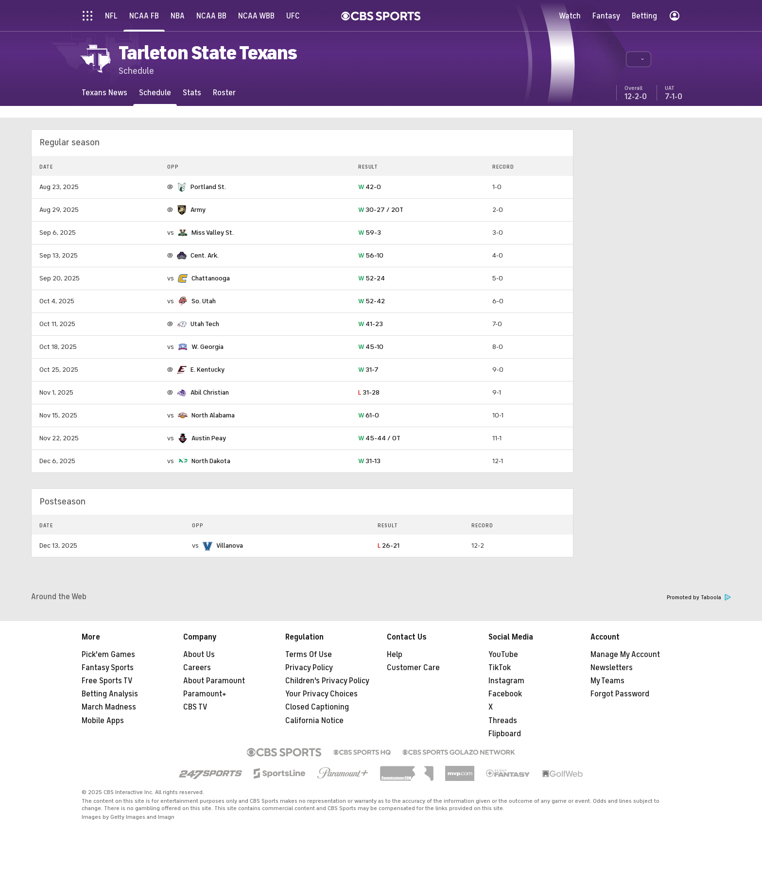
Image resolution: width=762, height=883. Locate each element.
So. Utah (203, 301)
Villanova (229, 545)
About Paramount (214, 681)
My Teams (607, 681)
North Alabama (213, 415)
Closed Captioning (317, 707)
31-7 (368, 369)
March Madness (109, 707)
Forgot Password (619, 694)
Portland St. (208, 187)
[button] (638, 59)
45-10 (370, 347)
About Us (199, 654)
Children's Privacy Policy (327, 681)
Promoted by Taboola (699, 597)
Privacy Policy (309, 668)
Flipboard (504, 734)
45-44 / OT (379, 438)
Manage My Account (625, 654)
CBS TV (195, 707)
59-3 (369, 232)
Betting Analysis (110, 694)
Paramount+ (204, 694)
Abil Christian (209, 392)
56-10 (370, 255)
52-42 (371, 301)
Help (394, 654)
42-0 (369, 187)
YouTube (503, 654)
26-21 (388, 545)
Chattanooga (210, 278)
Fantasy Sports (108, 668)
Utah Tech (204, 324)
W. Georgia (207, 347)
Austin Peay (208, 438)
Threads (502, 721)
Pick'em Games (108, 654)
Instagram (506, 681)
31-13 (369, 461)
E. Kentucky (207, 369)
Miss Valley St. (212, 232)
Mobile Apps (103, 721)
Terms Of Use (308, 654)
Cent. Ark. (204, 255)
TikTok (499, 668)
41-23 (370, 324)
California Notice (314, 721)
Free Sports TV (107, 681)
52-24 (371, 278)
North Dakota (210, 461)
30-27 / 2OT (380, 210)
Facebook (505, 694)
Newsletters (611, 668)
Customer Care (413, 668)
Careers (197, 668)
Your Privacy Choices (321, 694)
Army (198, 210)
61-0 (368, 415)
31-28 (369, 392)
